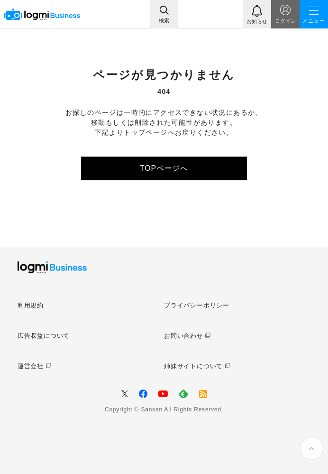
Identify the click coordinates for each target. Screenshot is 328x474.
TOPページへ (164, 168)
